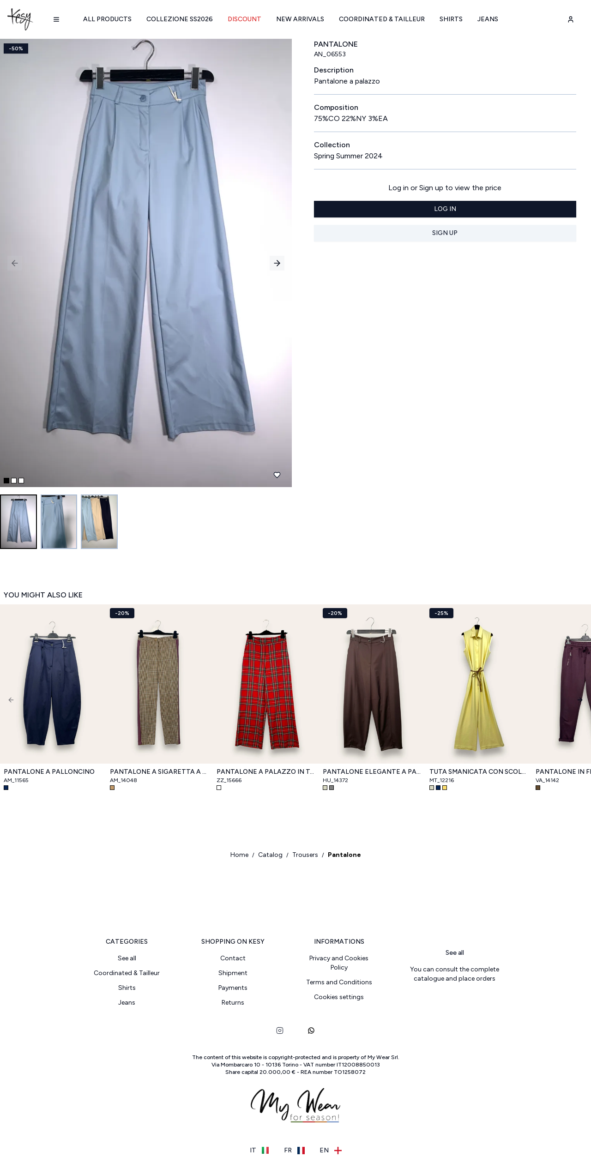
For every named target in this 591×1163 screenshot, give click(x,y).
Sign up (445, 233)
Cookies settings (339, 997)
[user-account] (571, 19)
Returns (233, 1003)
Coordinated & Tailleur (382, 19)
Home (239, 855)
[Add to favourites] (277, 475)
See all (127, 959)
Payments (232, 988)
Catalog (270, 855)
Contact (233, 959)
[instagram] (280, 1031)
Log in (445, 209)
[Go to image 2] (59, 521)
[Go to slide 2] (14, 480)
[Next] (580, 700)
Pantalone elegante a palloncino (372, 772)
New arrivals (300, 19)
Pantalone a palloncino (49, 772)
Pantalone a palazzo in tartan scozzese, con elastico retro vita (266, 772)
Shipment (232, 973)
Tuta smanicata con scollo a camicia (478, 772)
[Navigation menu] (56, 19)
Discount (244, 19)
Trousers (305, 855)
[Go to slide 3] (21, 480)
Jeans (487, 19)
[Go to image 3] (99, 521)
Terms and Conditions (339, 983)
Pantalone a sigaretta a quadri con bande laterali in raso (159, 772)
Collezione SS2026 (179, 19)
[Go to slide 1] (6, 480)
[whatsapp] (311, 1031)
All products (107, 19)
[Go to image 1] (18, 521)
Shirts (451, 19)
